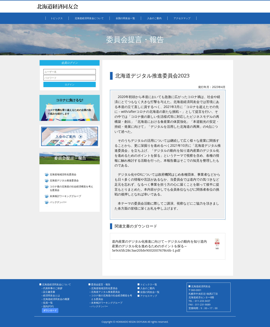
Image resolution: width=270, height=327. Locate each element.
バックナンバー (58, 202)
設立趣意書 (49, 291)
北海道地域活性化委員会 (104, 288)
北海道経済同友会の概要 (56, 299)
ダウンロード (50, 310)
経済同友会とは (51, 295)
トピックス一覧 (148, 284)
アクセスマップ (148, 295)
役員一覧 (48, 302)
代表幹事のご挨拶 (52, 288)
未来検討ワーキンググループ (106, 302)
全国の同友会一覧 (149, 292)
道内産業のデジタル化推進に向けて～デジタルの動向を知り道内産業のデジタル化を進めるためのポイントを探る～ (159, 246)
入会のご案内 (147, 288)
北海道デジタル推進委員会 (105, 291)
